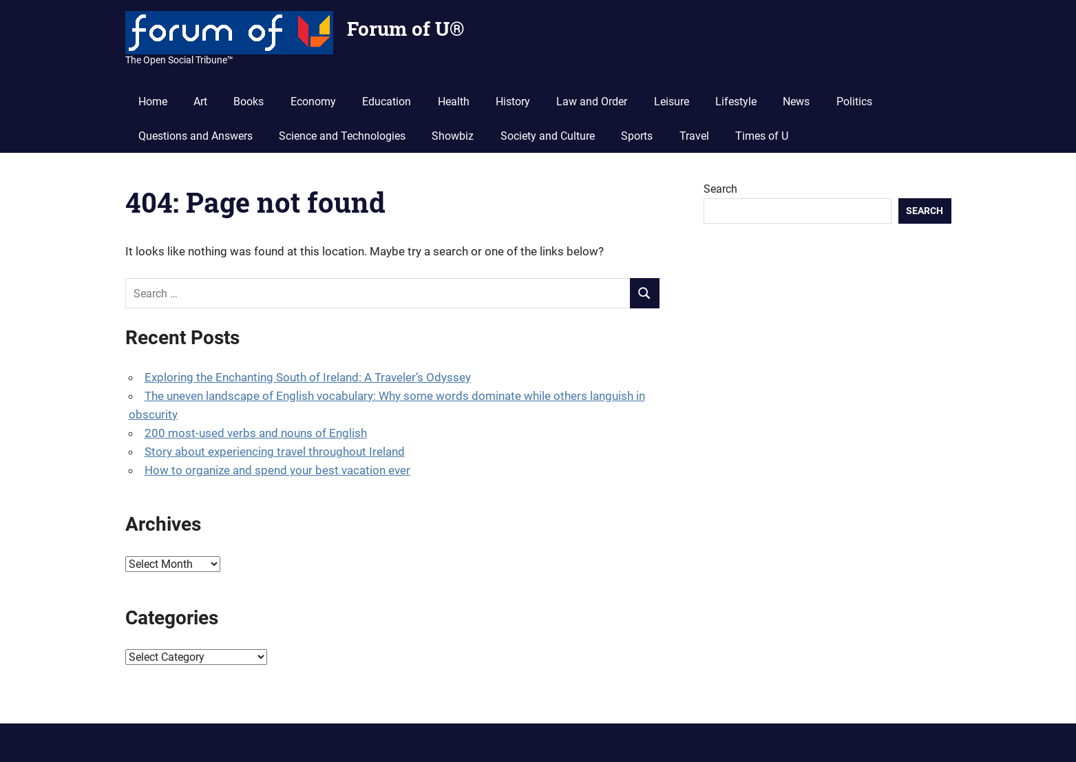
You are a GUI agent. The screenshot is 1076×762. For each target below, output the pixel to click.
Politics (854, 101)
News (796, 101)
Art (200, 101)
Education (386, 101)
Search (720, 188)
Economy (313, 101)
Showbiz (453, 135)
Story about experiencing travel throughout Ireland (275, 451)
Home (152, 101)
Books (248, 101)
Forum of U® (405, 28)
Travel (694, 135)
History (513, 101)
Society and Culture (547, 135)
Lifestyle (736, 101)
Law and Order (591, 101)
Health (454, 101)
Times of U (761, 135)
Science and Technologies (342, 135)
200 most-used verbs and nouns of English (256, 433)
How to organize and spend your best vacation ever (277, 470)
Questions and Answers (195, 135)
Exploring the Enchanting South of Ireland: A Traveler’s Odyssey (308, 377)
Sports (637, 135)
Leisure (671, 101)
